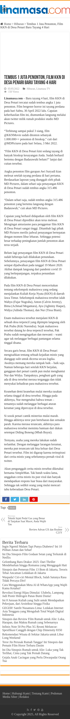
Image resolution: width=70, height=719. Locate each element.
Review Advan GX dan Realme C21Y (43, 530)
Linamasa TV (43, 88)
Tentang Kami (40, 693)
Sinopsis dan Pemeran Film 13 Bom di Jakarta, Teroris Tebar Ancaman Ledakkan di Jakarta (34, 571)
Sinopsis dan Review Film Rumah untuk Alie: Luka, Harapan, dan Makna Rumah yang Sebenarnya (33, 620)
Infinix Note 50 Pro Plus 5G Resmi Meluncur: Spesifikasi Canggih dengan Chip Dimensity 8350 (32, 628)
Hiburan (19, 23)
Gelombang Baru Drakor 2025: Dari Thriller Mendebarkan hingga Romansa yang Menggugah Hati (34, 563)
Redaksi (24, 696)
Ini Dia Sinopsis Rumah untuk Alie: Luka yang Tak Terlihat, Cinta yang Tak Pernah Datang (32, 651)
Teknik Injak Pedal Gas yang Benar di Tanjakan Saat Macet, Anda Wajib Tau (27, 520)
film (12, 508)
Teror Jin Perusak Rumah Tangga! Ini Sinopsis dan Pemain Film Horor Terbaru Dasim (32, 643)
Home (5, 23)
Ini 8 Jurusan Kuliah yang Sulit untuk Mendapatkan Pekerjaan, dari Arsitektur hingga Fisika (33, 602)
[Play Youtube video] (35, 51)
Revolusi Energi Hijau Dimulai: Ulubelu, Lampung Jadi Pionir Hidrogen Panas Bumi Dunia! (33, 594)
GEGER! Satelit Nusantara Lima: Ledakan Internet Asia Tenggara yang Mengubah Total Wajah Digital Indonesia (33, 611)
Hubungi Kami (21, 693)
